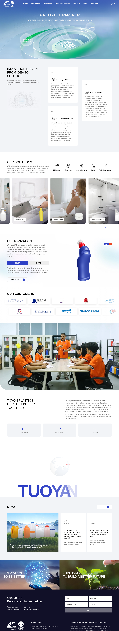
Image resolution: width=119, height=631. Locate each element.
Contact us (94, 4)
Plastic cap (48, 4)
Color (17, 263)
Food (32, 628)
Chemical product (52, 626)
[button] (109, 227)
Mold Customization (62, 4)
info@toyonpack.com (31, 610)
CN (113, 4)
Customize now (17, 279)
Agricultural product (42, 628)
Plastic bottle (36, 4)
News (85, 4)
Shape (38, 263)
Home (25, 4)
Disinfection (34, 626)
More (104, 507)
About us (76, 4)
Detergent (43, 626)
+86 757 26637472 (14, 610)
